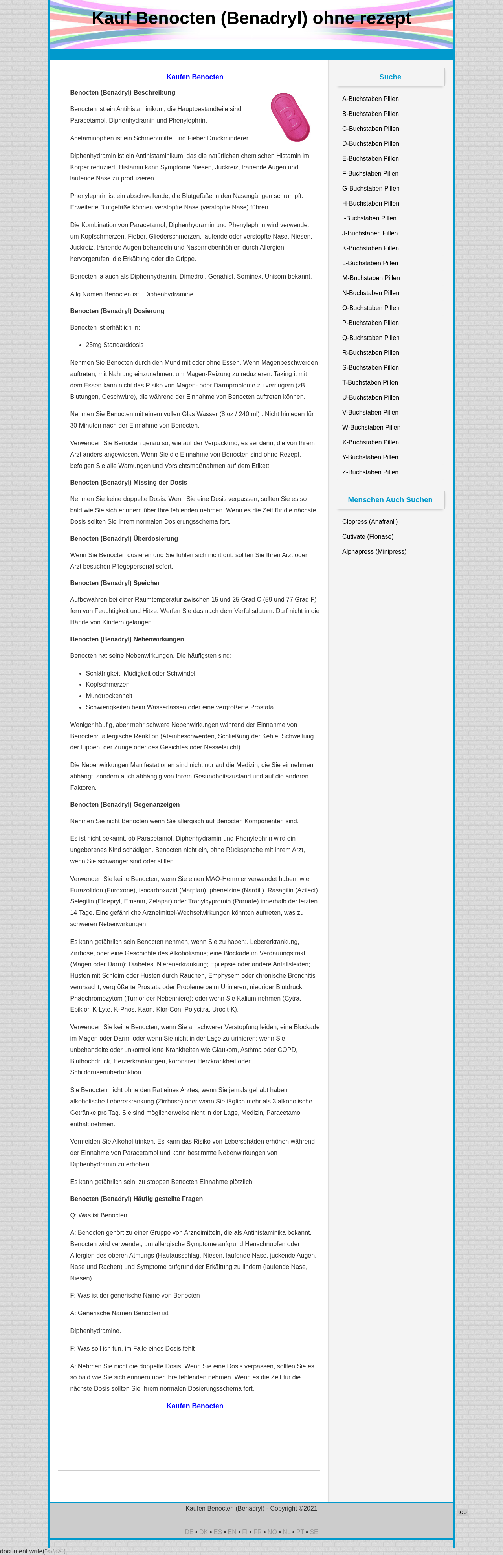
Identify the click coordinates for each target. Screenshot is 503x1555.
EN (232, 1532)
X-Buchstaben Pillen (370, 442)
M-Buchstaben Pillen (371, 278)
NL (286, 1532)
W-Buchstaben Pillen (371, 427)
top (462, 1512)
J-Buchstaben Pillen (370, 233)
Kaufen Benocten (195, 77)
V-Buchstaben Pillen (370, 412)
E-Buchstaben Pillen (370, 158)
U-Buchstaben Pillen (370, 397)
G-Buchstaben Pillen (371, 188)
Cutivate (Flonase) (368, 536)
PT (300, 1532)
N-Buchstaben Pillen (370, 293)
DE (189, 1532)
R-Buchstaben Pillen (370, 352)
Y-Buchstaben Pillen (370, 457)
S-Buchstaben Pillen (370, 367)
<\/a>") (56, 1551)
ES (218, 1532)
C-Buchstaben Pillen (370, 128)
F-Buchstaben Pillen (370, 173)
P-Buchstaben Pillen (370, 322)
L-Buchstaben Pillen (370, 263)
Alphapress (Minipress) (374, 551)
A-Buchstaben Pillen (370, 98)
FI (245, 1532)
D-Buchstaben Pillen (370, 143)
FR (257, 1532)
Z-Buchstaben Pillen (370, 472)
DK (203, 1532)
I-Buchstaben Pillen (369, 218)
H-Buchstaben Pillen (370, 203)
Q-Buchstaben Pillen (371, 337)
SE (314, 1532)
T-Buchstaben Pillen (370, 382)
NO (272, 1532)
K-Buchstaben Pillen (370, 248)
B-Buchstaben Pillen (370, 113)
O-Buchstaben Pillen (371, 308)
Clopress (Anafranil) (370, 521)
